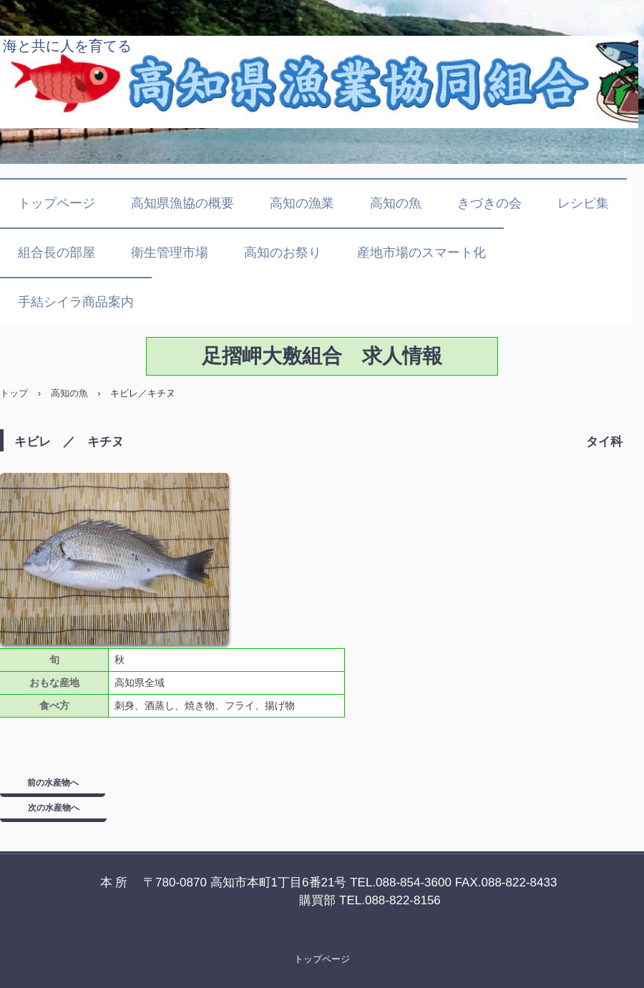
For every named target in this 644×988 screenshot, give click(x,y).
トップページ (56, 203)
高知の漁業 (302, 203)
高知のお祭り (282, 252)
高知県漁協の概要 (182, 203)
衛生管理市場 (169, 252)
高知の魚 (395, 203)
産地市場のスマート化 (421, 252)
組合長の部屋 (56, 252)
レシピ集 (583, 203)
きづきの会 (489, 203)
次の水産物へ (53, 808)
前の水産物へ (53, 783)
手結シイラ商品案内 (76, 302)
